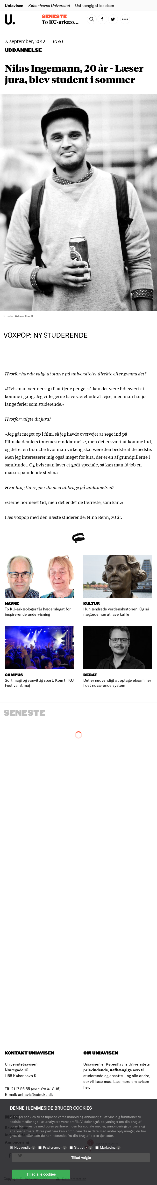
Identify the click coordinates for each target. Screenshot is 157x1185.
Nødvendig (25, 1147)
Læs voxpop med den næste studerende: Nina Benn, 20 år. (63, 517)
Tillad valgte (81, 1157)
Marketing (110, 1147)
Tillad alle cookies (41, 1174)
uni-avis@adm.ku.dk (35, 1094)
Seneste (54, 16)
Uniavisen (14, 5)
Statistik (83, 1147)
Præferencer (55, 1147)
